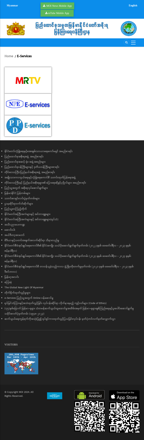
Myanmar (12, 5)
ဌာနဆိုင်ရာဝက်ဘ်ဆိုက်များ (18, 204)
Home (8, 56)
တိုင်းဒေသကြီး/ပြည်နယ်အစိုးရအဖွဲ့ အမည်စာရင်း (29, 172)
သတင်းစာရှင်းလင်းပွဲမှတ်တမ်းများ (22, 198)
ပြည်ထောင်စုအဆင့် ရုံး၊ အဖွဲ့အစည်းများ (25, 162)
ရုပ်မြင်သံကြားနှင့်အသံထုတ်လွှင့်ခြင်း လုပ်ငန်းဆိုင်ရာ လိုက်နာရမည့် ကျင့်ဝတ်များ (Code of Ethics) (55, 303)
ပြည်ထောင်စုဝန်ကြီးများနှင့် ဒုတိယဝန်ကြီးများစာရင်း (31, 167)
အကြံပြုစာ (55, 395)
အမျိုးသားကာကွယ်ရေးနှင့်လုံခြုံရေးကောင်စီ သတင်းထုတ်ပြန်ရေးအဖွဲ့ (40, 177)
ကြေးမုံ (8, 282)
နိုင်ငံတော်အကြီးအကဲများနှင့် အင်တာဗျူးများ (27, 214)
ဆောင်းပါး (9, 230)
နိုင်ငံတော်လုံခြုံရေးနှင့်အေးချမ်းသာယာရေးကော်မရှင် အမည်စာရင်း (38, 151)
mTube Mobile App (58, 13)
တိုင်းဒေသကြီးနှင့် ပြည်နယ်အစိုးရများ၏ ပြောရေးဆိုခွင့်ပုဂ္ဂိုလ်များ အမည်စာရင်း (45, 183)
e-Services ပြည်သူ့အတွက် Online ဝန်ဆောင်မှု (28, 298)
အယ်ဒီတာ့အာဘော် (14, 235)
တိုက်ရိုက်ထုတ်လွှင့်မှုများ (17, 293)
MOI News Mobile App (59, 5)
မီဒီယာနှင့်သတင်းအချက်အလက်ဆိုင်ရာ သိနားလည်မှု (31, 240)
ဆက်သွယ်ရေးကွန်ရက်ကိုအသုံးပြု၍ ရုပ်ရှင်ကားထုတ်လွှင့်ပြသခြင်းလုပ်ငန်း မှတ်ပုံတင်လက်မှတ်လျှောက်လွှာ (60, 319)
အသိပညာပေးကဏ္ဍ (14, 225)
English (133, 5)
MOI (21, 392)
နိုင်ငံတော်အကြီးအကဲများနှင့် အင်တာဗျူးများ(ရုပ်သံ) (31, 219)
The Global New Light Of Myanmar (24, 287)
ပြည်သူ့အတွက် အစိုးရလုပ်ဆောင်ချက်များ (26, 188)
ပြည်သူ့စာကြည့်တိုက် (15, 209)
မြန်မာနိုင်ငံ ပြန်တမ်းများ (17, 193)
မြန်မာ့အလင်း (11, 277)
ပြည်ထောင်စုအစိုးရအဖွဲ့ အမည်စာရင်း (24, 157)
